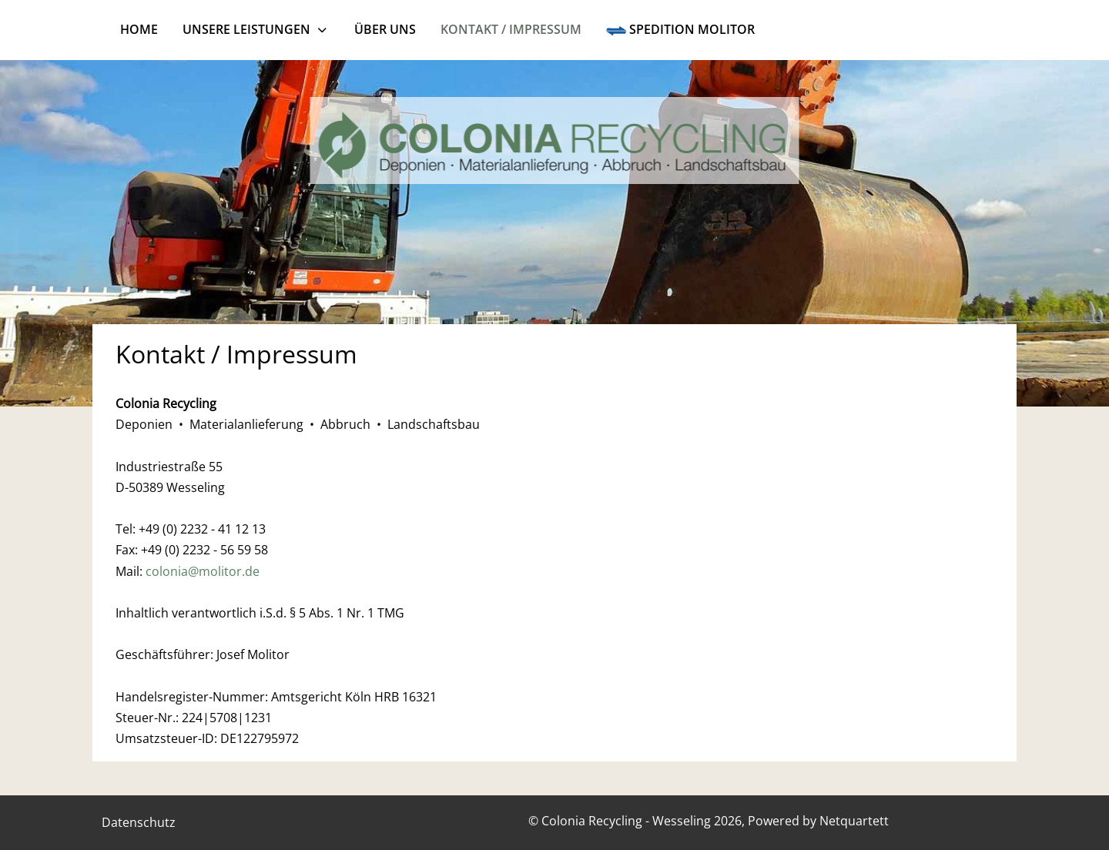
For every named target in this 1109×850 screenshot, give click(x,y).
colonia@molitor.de (203, 571)
